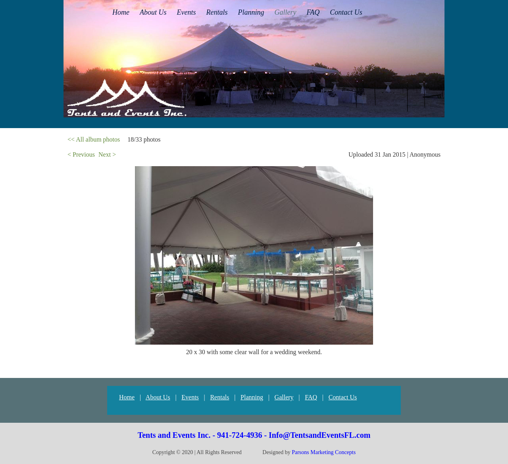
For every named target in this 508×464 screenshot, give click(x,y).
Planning (252, 397)
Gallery (284, 397)
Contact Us (343, 397)
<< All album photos (93, 139)
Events (190, 397)
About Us (158, 397)
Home (127, 397)
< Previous (81, 154)
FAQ (311, 397)
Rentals (219, 397)
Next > (107, 154)
